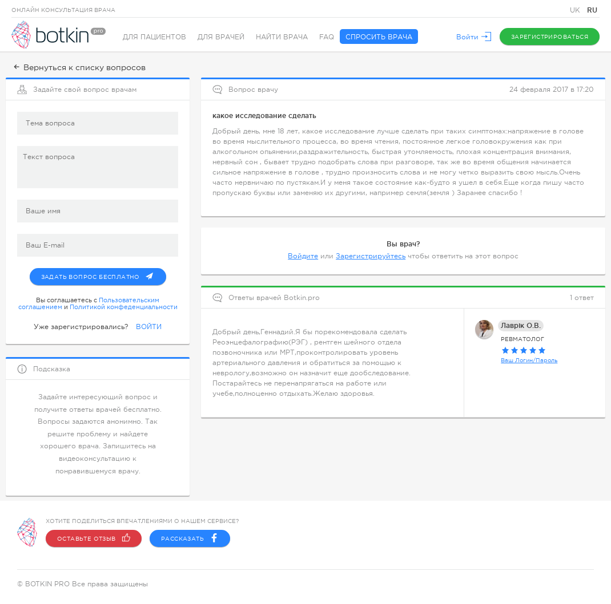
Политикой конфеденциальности (124, 306)
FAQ (326, 37)
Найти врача (282, 37)
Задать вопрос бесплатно (103, 274)
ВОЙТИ (149, 327)
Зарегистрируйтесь (370, 256)
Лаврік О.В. (521, 325)
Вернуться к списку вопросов (78, 67)
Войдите (303, 256)
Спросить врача (378, 37)
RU (592, 10)
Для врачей (221, 37)
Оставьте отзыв (93, 538)
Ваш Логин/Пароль (529, 360)
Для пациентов (154, 37)
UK (576, 10)
